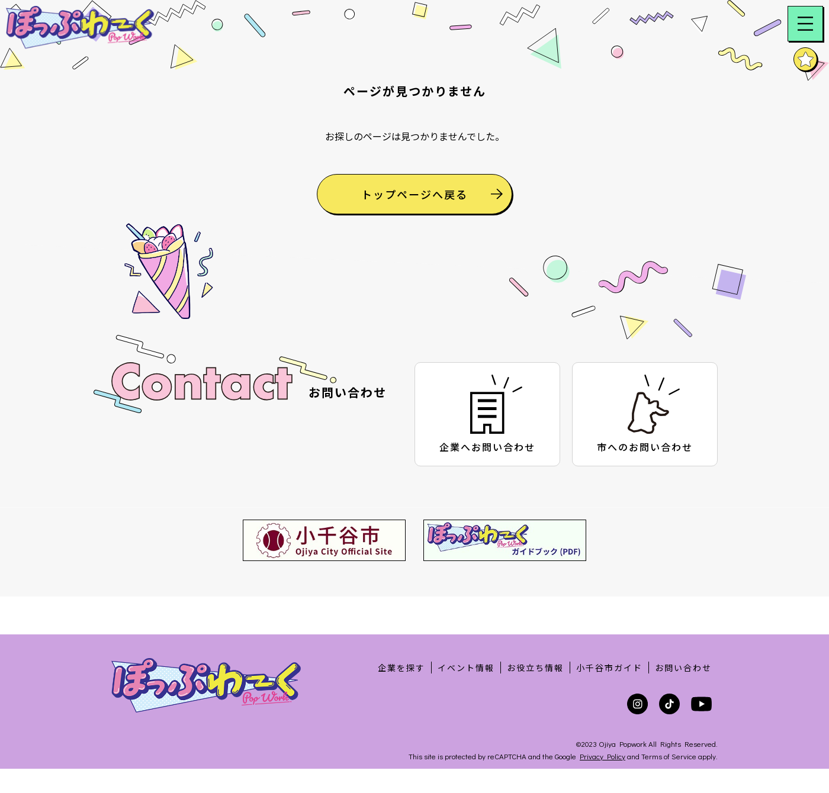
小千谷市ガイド (609, 667)
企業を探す (401, 667)
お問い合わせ (683, 667)
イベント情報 (466, 667)
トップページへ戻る (432, 215)
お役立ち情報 (535, 667)
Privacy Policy (602, 756)
